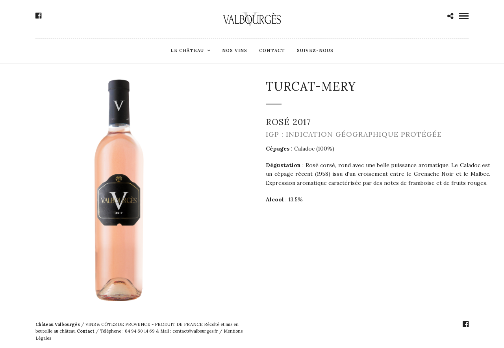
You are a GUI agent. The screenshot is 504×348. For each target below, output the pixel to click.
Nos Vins (234, 50)
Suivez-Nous (315, 50)
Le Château (187, 50)
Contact (272, 50)
